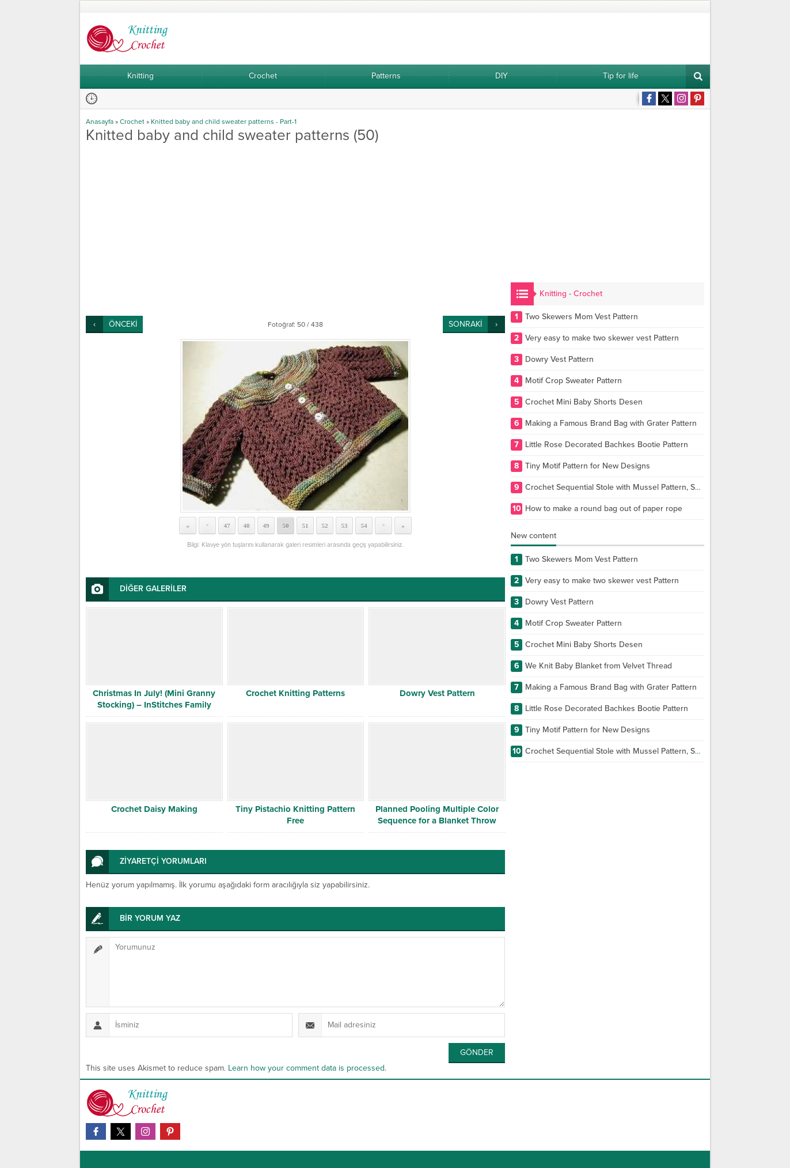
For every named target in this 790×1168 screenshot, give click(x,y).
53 (344, 525)
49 (266, 525)
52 (325, 525)
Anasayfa (99, 122)
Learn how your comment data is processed (306, 1068)
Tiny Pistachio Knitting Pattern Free (295, 815)
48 (247, 525)
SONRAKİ (465, 324)
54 (364, 525)
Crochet (132, 122)
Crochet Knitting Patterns (295, 693)
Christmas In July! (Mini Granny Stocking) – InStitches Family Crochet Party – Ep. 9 (154, 704)
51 (305, 525)
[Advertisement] (295, 229)
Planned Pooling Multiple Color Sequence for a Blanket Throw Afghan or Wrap (437, 820)
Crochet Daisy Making (154, 809)
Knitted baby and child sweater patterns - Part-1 (224, 122)
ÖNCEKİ (123, 324)
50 (286, 525)
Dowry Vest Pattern (437, 693)
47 (227, 525)
